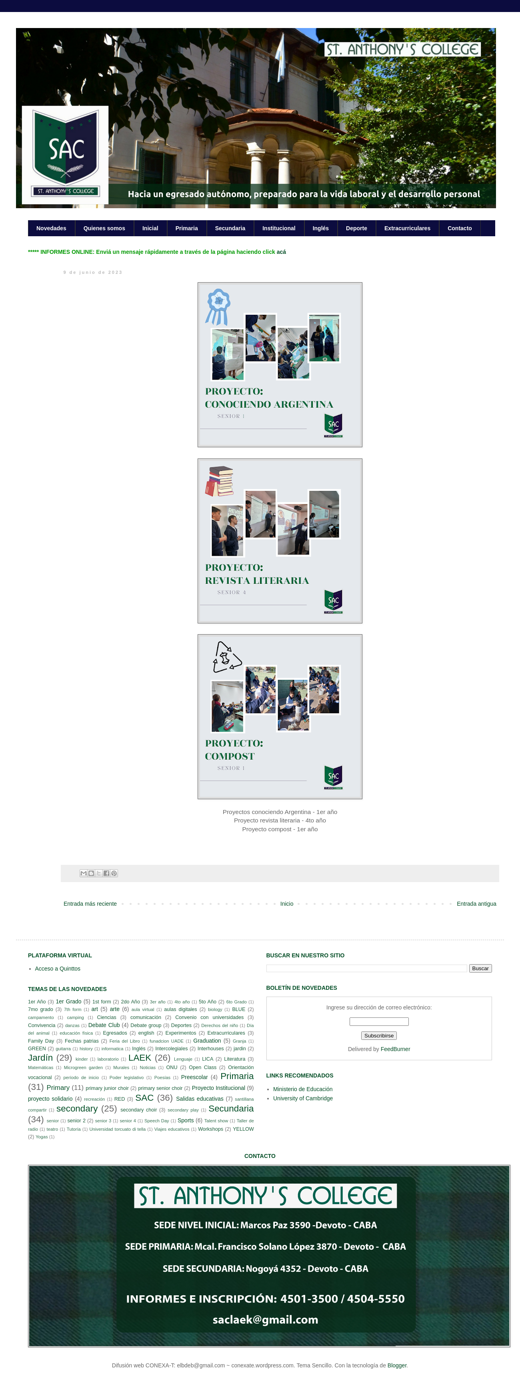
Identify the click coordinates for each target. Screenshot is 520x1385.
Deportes (181, 1025)
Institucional (278, 228)
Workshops (210, 1129)
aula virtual (143, 1009)
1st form (101, 1002)
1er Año (37, 1002)
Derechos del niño (219, 1025)
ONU (172, 1067)
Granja (239, 1041)
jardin (240, 1048)
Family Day (41, 1041)
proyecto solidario (50, 1099)
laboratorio (108, 1059)
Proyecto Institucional (218, 1088)
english (146, 1033)
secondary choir (138, 1110)
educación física (76, 1033)
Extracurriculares (407, 228)
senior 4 (128, 1120)
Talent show (216, 1120)
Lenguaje (183, 1059)
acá (281, 252)
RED (119, 1099)
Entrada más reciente (90, 904)
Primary (58, 1088)
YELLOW (243, 1129)
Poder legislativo (127, 1077)
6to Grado (236, 1001)
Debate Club (104, 1025)
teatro (52, 1129)
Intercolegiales (171, 1048)
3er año (158, 1001)
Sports (186, 1120)
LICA (207, 1059)
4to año (182, 1001)
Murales (121, 1067)
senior (53, 1120)
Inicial (150, 228)
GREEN (37, 1048)
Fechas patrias (82, 1041)
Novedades (51, 228)
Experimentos (181, 1033)
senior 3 (103, 1120)
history (86, 1048)
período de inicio (81, 1077)
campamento (41, 1017)
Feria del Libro (125, 1041)
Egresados (115, 1033)
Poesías (162, 1077)
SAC (144, 1098)
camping (75, 1017)
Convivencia (42, 1025)
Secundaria (230, 228)
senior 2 (76, 1121)
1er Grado (68, 1001)
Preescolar (194, 1077)
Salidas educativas (200, 1099)
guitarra (63, 1048)
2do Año (130, 1002)
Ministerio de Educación (303, 1089)
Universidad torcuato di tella (118, 1129)
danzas (72, 1025)
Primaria (187, 228)
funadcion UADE (167, 1041)
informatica (113, 1048)
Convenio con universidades (209, 1017)
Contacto (460, 228)
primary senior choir (160, 1088)
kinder (82, 1059)
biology (215, 1009)
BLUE (238, 1009)
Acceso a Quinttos (58, 968)
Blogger (397, 1365)
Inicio (287, 904)
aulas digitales (180, 1009)
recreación (94, 1099)
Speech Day (156, 1120)
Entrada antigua (476, 904)
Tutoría (74, 1129)
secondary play (183, 1110)
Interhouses (211, 1048)
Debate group (145, 1025)
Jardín (40, 1058)
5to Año (207, 1002)
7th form (73, 1009)
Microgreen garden (83, 1067)
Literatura (234, 1059)
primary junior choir (107, 1088)
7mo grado (40, 1009)
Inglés (321, 228)
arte (115, 1009)
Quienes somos (104, 228)
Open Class (202, 1067)
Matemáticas (40, 1067)
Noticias (148, 1067)
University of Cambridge (303, 1098)
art (95, 1009)
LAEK (139, 1058)
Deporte (356, 228)
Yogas (42, 1136)
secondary (77, 1109)
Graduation (207, 1040)
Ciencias (106, 1017)
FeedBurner (395, 1049)
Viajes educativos (172, 1129)
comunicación (145, 1017)
